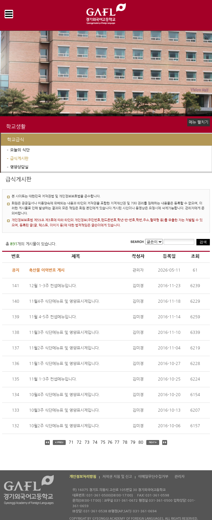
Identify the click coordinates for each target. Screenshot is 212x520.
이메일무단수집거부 (153, 476)
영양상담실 (19, 167)
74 (95, 442)
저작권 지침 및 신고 (117, 476)
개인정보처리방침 (82, 476)
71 (71, 442)
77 (117, 442)
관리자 (179, 476)
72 (79, 442)
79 (132, 442)
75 (103, 442)
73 (87, 442)
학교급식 (15, 139)
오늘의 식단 (20, 150)
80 (140, 442)
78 (124, 442)
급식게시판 (19, 159)
